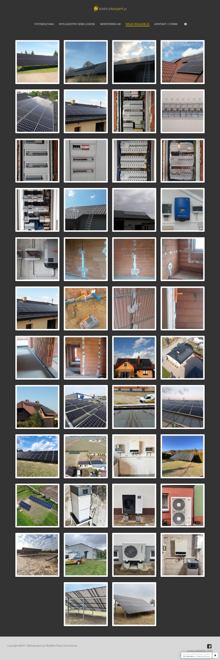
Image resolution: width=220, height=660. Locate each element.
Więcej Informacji (203, 656)
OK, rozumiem (188, 656)
